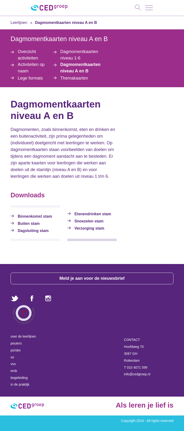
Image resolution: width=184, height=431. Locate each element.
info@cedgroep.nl (137, 374)
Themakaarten (74, 78)
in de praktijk (20, 384)
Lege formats (30, 78)
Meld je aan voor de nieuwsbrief (92, 278)
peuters (16, 343)
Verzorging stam (89, 228)
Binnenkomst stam (35, 216)
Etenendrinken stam (93, 214)
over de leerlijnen (23, 336)
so (12, 357)
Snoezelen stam (89, 221)
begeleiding (19, 378)
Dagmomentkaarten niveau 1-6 (79, 54)
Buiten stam (29, 223)
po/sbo (16, 350)
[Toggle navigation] (149, 7)
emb (14, 371)
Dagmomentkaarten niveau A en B (63, 23)
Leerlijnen (19, 23)
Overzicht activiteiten (28, 54)
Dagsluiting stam (33, 231)
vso (13, 364)
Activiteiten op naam (31, 67)
